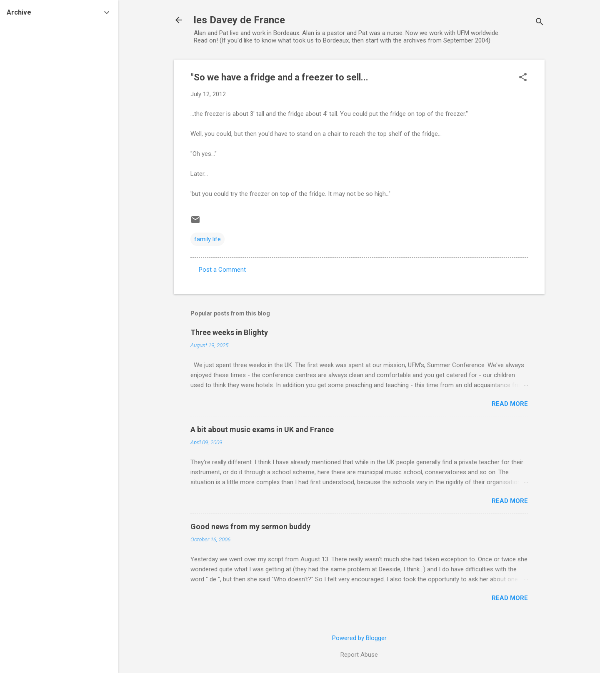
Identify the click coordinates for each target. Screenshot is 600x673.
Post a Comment (222, 269)
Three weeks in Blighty (229, 332)
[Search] (540, 22)
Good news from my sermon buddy (250, 526)
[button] (523, 78)
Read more (510, 404)
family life (207, 239)
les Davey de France (239, 20)
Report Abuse (359, 654)
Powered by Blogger (359, 638)
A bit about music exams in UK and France (262, 429)
